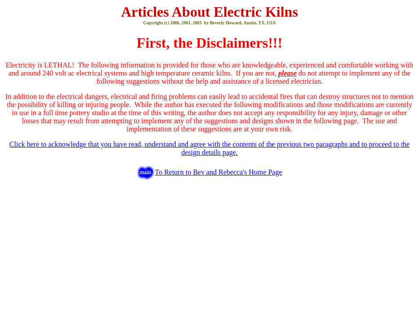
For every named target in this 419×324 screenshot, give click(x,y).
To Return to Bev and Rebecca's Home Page (218, 172)
